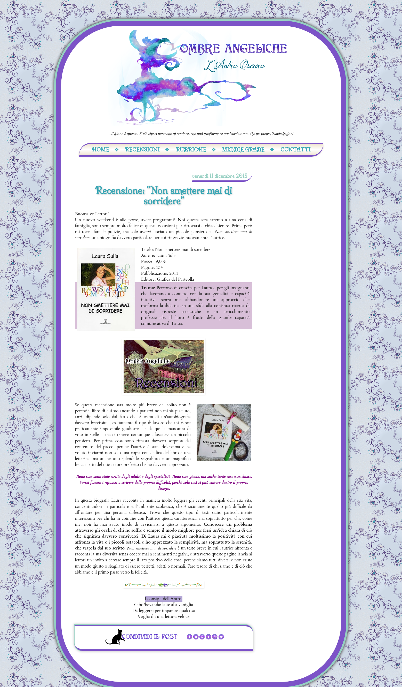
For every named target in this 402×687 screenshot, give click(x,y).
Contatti (295, 149)
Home (105, 149)
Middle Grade (248, 149)
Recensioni (147, 149)
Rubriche (196, 149)
